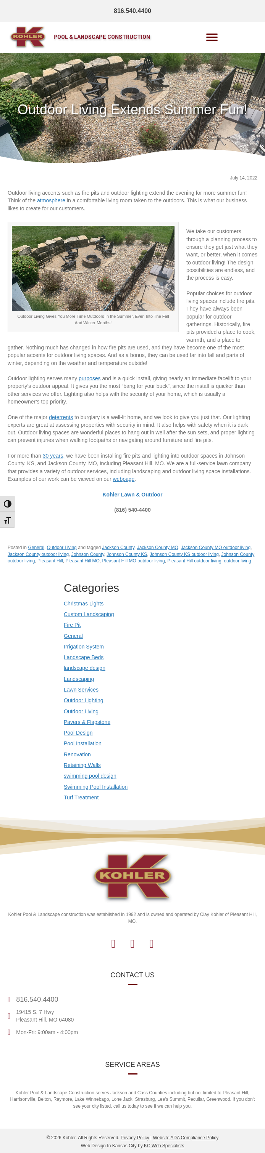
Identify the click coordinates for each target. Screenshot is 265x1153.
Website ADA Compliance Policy (185, 1137)
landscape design (84, 668)
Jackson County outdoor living (38, 554)
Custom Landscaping (89, 614)
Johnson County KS (127, 554)
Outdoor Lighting (83, 700)
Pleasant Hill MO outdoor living (133, 561)
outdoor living (237, 561)
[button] (113, 943)
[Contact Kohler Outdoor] (132, 495)
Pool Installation (83, 743)
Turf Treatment (81, 797)
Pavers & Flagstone (87, 722)
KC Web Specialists (164, 1145)
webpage (123, 479)
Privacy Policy (135, 1137)
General (36, 547)
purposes (90, 378)
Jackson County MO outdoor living (215, 547)
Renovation (77, 754)
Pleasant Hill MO (82, 561)
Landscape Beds (83, 657)
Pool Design (78, 733)
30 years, (54, 456)
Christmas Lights (83, 604)
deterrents (61, 417)
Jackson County (118, 547)
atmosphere (51, 200)
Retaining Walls (82, 765)
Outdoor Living (62, 547)
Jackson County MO (157, 547)
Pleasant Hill (50, 561)
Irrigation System (84, 647)
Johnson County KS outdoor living (184, 554)
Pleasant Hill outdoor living (194, 561)
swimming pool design (90, 776)
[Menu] (212, 37)
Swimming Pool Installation (96, 787)
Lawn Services (81, 690)
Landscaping (79, 679)
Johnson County (87, 554)
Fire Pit (72, 625)
